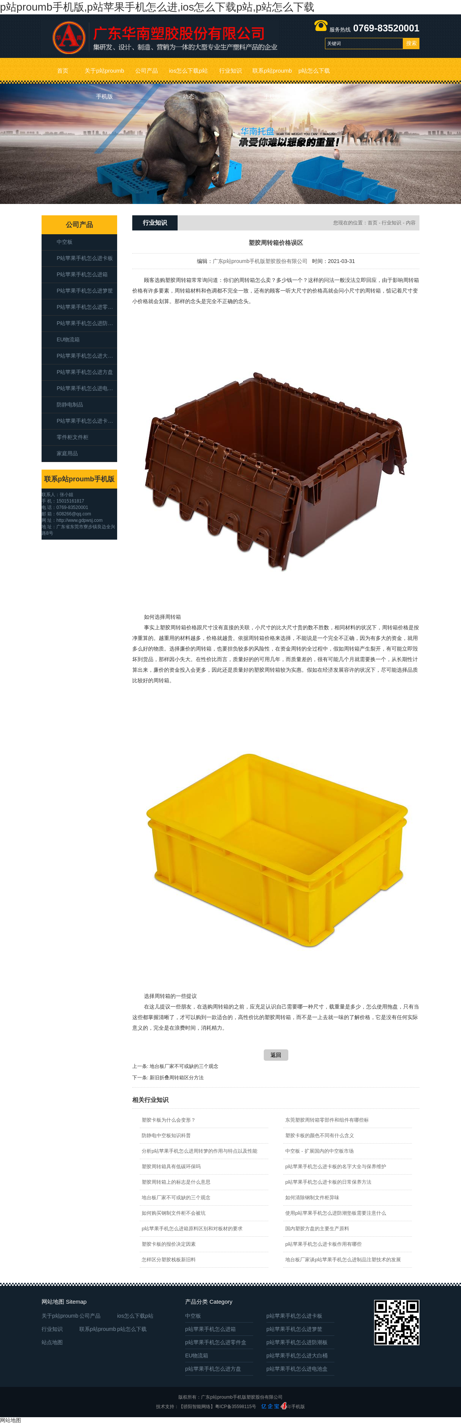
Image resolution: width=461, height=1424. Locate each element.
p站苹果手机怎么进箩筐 (85, 291)
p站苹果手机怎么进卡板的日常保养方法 (328, 1182)
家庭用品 (67, 453)
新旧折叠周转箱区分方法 (177, 1077)
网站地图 (10, 1420)
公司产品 (146, 70)
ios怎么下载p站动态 (188, 75)
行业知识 (230, 70)
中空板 (65, 242)
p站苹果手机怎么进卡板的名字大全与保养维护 (335, 1166)
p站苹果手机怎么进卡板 (85, 258)
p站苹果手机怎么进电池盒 (87, 388)
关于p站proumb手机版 (104, 75)
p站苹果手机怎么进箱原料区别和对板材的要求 (192, 1228)
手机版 (298, 1406)
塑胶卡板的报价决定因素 (169, 1244)
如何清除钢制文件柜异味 (312, 1197)
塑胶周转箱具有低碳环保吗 (171, 1166)
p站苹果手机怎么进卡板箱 (87, 421)
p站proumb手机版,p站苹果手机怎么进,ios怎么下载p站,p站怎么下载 (157, 7)
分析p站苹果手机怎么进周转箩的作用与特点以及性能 (199, 1151)
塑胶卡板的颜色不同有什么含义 (319, 1135)
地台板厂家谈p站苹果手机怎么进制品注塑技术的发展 (343, 1259)
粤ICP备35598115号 (235, 1406)
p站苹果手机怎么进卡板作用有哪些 (323, 1244)
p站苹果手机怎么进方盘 (85, 372)
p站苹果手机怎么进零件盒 (87, 307)
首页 (62, 70)
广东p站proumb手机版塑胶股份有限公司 (260, 261)
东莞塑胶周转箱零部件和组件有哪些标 (327, 1120)
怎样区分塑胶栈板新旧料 (169, 1259)
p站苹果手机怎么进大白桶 (87, 356)
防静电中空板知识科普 (166, 1135)
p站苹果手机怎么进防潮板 (87, 323)
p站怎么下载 (314, 70)
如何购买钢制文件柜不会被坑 (174, 1213)
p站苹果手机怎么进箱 (82, 274)
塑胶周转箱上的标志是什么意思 (176, 1182)
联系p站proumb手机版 (272, 75)
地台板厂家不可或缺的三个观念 (184, 1066)
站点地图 (52, 1342)
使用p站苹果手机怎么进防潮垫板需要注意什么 (335, 1213)
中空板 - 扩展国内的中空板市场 (319, 1151)
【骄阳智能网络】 (197, 1406)
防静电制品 (70, 405)
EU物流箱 (68, 339)
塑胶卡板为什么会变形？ (169, 1120)
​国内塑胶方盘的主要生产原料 (317, 1228)
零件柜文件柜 (72, 437)
